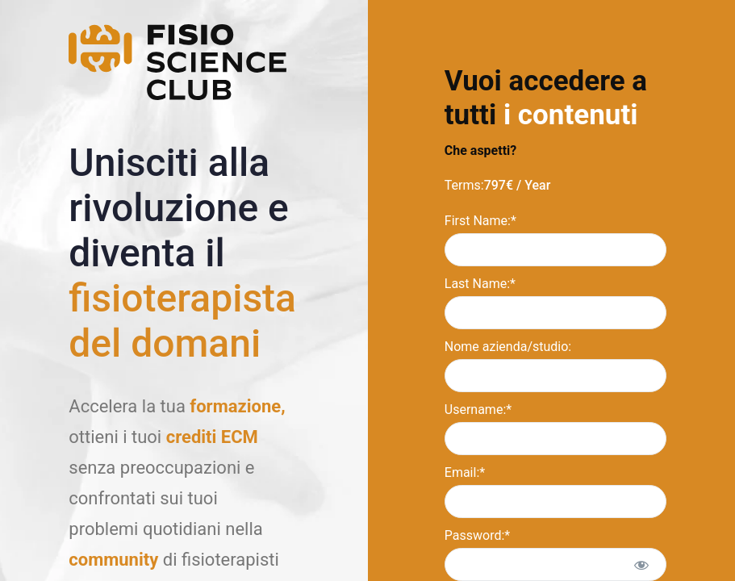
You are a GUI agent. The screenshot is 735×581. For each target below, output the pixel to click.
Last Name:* (480, 283)
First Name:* (480, 220)
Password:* (477, 535)
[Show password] (641, 564)
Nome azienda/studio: (508, 346)
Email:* (465, 472)
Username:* (478, 409)
